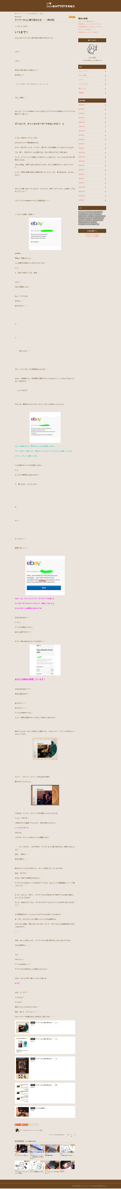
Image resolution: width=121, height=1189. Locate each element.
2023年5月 (81, 138)
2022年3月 (81, 172)
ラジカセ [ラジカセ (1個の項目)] (81, 217)
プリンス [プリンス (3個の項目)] (89, 215)
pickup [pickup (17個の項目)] (89, 209)
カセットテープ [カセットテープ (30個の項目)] (83, 211)
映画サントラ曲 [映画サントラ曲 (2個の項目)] (83, 222)
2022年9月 (81, 164)
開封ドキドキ (82, 88)
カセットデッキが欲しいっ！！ (86, 29)
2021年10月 (82, 193)
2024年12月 (82, 121)
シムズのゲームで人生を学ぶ (92, 232)
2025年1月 (81, 117)
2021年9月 (81, 198)
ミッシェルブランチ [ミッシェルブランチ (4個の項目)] (98, 215)
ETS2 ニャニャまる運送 (92, 234)
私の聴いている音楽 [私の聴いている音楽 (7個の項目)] (93, 222)
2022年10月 (82, 159)
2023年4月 (81, 142)
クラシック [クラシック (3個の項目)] (98, 211)
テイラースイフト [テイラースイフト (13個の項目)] (100, 213)
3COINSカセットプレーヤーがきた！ (88, 32)
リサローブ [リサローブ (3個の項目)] (88, 217)
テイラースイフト (34, 1125)
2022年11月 (82, 155)
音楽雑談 (25, 1125)
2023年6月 (81, 134)
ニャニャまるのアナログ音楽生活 (88, 1186)
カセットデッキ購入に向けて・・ (87, 21)
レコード (18, 1125)
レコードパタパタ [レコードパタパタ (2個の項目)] (98, 217)
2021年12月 (82, 185)
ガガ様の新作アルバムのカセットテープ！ (89, 26)
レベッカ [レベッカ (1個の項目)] (93, 220)
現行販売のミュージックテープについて (88, 24)
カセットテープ (83, 70)
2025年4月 (81, 104)
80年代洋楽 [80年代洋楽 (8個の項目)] (82, 209)
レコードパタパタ (83, 83)
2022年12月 (82, 151)
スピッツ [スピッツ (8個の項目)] (91, 213)
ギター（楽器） (83, 75)
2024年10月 (82, 129)
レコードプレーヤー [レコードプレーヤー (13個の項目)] (84, 220)
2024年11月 (82, 125)
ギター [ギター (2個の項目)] (91, 211)
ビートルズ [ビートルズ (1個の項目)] (82, 215)
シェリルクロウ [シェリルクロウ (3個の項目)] (83, 213)
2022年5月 (81, 168)
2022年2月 (81, 176)
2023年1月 (81, 146)
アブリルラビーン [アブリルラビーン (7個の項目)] (97, 209)
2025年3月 (81, 108)
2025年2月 (81, 112)
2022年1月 (81, 181)
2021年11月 (82, 189)
